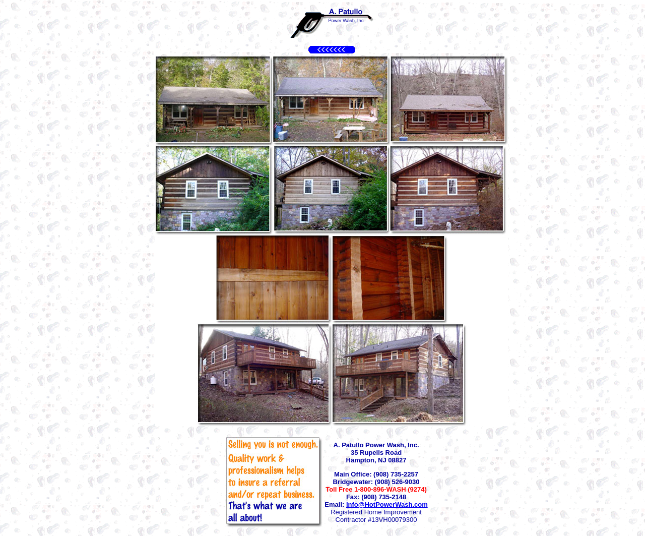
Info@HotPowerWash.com (387, 504)
